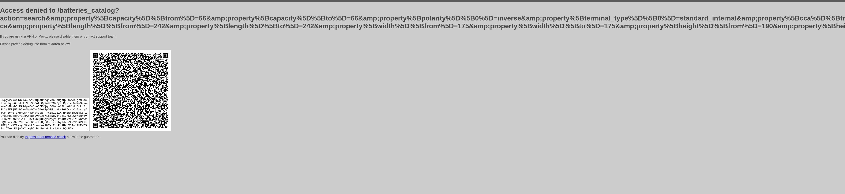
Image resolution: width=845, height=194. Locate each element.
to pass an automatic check (45, 137)
